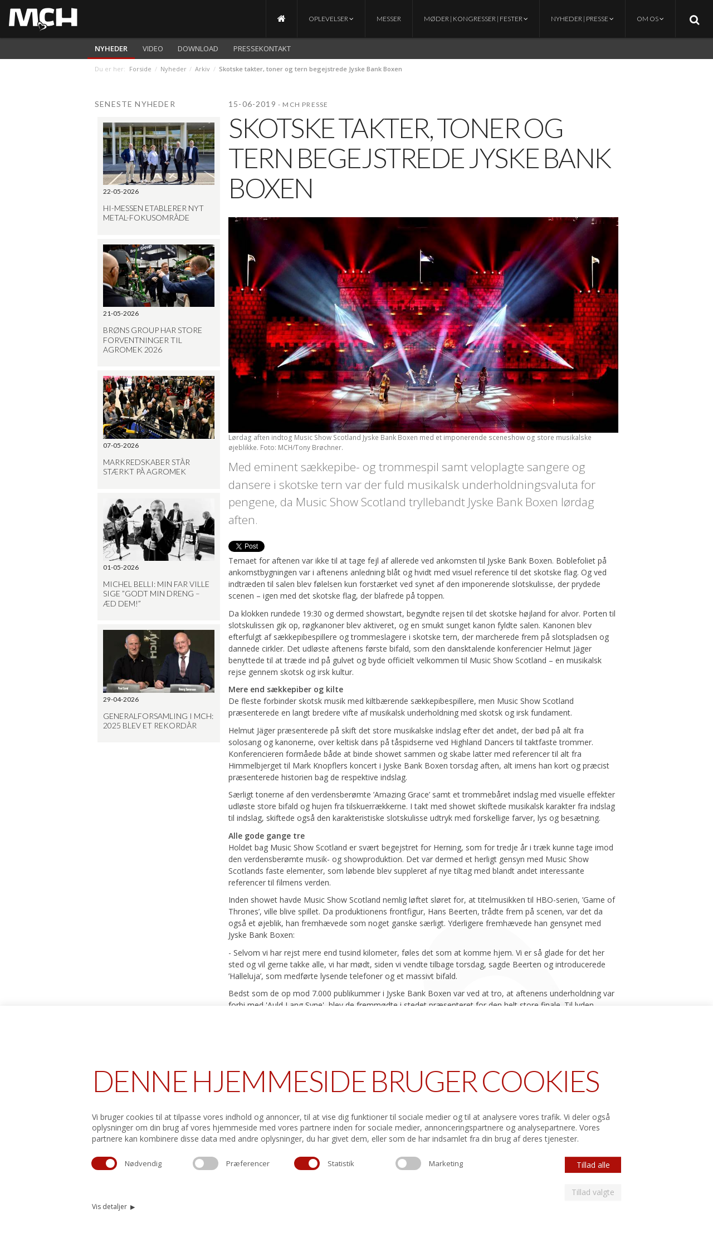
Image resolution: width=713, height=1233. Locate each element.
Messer (389, 18)
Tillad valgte (593, 1192)
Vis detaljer (113, 1206)
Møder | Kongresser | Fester (476, 18)
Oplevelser (331, 18)
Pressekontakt (262, 48)
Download (198, 48)
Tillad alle (593, 1164)
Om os (650, 18)
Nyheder (111, 48)
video (153, 48)
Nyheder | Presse (582, 18)
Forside (140, 69)
